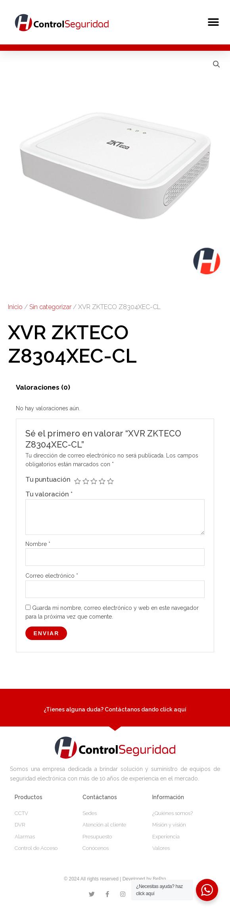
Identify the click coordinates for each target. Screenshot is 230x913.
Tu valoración (49, 494)
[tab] (43, 387)
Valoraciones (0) (43, 387)
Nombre (37, 544)
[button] (213, 22)
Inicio (15, 307)
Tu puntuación (48, 479)
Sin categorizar (50, 307)
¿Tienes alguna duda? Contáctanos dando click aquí (115, 709)
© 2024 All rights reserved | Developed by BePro (115, 879)
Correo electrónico (51, 576)
